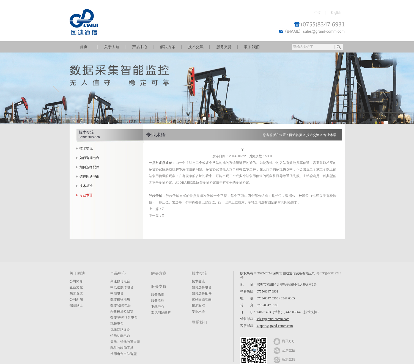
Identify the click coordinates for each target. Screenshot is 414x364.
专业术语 (86, 195)
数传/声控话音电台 (124, 317)
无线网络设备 (120, 330)
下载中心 (157, 306)
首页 (83, 47)
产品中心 (139, 47)
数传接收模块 (120, 299)
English (335, 13)
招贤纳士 (76, 305)
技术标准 (86, 186)
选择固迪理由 (89, 176)
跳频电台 (117, 324)
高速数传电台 (120, 281)
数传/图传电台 (120, 305)
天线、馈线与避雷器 (125, 342)
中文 (317, 13)
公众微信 (284, 350)
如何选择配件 (89, 167)
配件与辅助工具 (121, 348)
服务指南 (157, 294)
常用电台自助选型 (123, 354)
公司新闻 (76, 299)
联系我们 (252, 47)
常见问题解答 (161, 313)
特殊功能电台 (120, 336)
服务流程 (157, 300)
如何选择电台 (89, 158)
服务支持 (224, 47)
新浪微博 (284, 359)
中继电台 (117, 293)
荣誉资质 (76, 293)
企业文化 (76, 287)
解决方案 (168, 47)
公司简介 (76, 281)
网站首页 (295, 135)
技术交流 (196, 47)
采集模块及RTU (121, 311)
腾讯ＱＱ (284, 341)
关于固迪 (111, 47)
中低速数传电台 (121, 287)
